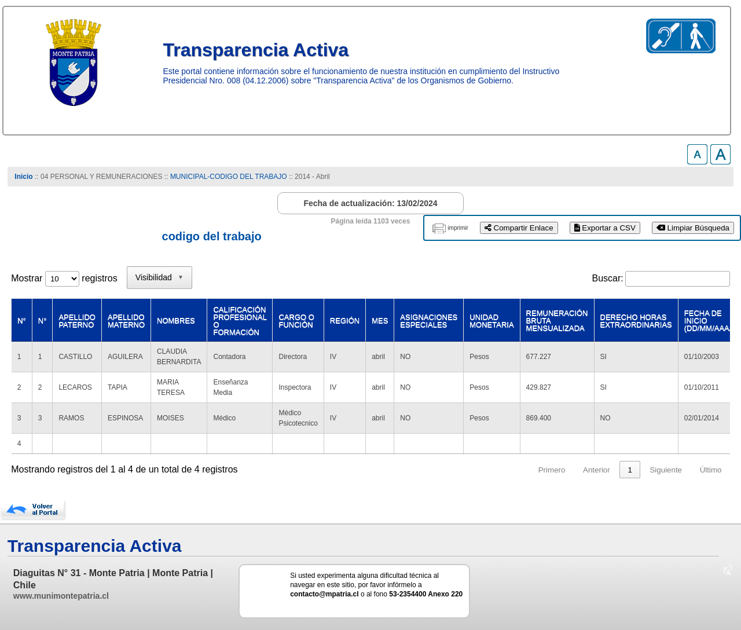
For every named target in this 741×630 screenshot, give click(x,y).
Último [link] (711, 470)
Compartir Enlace (519, 228)
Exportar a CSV (605, 228)
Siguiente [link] (666, 470)
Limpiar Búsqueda (692, 228)
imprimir (457, 228)
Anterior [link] (596, 470)
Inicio (23, 177)
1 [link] (630, 470)
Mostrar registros (64, 278)
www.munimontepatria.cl (61, 595)
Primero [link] (552, 470)
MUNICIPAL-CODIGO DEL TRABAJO (229, 177)
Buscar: (607, 278)
